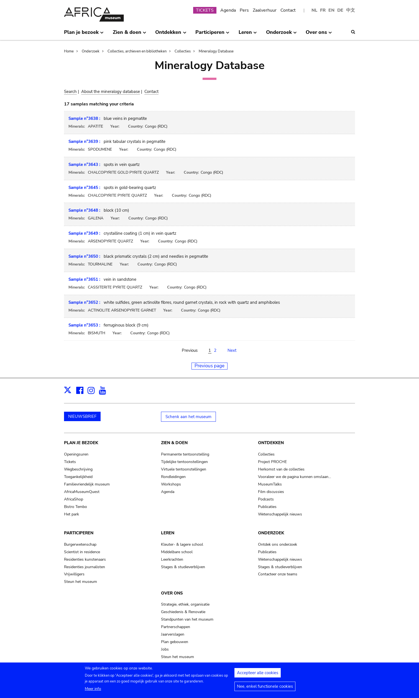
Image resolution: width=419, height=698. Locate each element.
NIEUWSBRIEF (82, 416)
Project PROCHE (272, 461)
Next (232, 350)
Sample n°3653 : (84, 325)
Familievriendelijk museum (87, 484)
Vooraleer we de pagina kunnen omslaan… (294, 476)
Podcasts (266, 499)
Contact (288, 10)
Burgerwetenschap (80, 544)
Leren (167, 533)
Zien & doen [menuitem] (129, 34)
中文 (350, 10)
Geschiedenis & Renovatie (183, 611)
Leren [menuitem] (248, 34)
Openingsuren (76, 454)
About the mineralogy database (110, 91)
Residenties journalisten (84, 567)
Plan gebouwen (174, 641)
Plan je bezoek (81, 443)
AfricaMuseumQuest (81, 491)
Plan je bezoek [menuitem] (84, 34)
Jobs (165, 649)
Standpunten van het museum (187, 619)
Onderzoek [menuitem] (281, 34)
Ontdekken (271, 443)
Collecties (183, 51)
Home (69, 51)
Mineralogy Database (216, 51)
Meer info (93, 691)
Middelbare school (177, 552)
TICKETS (205, 10)
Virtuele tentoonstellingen (183, 469)
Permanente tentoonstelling (185, 454)
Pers (244, 10)
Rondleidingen (173, 476)
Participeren (78, 533)
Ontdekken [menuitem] (170, 34)
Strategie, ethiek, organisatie (185, 604)
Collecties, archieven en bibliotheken (137, 51)
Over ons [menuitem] (319, 34)
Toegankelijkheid (78, 476)
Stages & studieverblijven (183, 567)
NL (314, 10)
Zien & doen (174, 443)
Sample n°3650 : (84, 256)
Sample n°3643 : (84, 164)
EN (331, 10)
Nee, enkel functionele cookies (265, 688)
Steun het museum (80, 581)
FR (323, 10)
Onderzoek (90, 51)
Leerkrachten (172, 559)
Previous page (209, 366)
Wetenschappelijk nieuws (280, 514)
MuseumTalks (270, 484)
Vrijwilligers (74, 574)
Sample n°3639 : (84, 141)
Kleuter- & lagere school (182, 544)
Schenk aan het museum (188, 416)
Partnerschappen (175, 626)
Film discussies (271, 491)
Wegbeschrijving (78, 469)
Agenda (228, 10)
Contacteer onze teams (277, 574)
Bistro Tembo (75, 506)
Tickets (70, 461)
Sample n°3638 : (84, 118)
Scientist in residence (82, 552)
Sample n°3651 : (84, 279)
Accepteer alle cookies (257, 675)
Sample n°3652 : (84, 302)
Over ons (172, 593)
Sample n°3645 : (84, 187)
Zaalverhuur (265, 10)
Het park (71, 514)
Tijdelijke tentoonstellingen (184, 461)
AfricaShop (73, 499)
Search (70, 91)
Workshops (171, 484)
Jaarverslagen (172, 634)
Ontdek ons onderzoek (277, 544)
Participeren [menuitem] (212, 34)
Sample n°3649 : (84, 233)
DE (340, 10)
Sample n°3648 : (84, 210)
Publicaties (267, 506)
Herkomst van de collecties (281, 469)
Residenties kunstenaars (85, 559)
